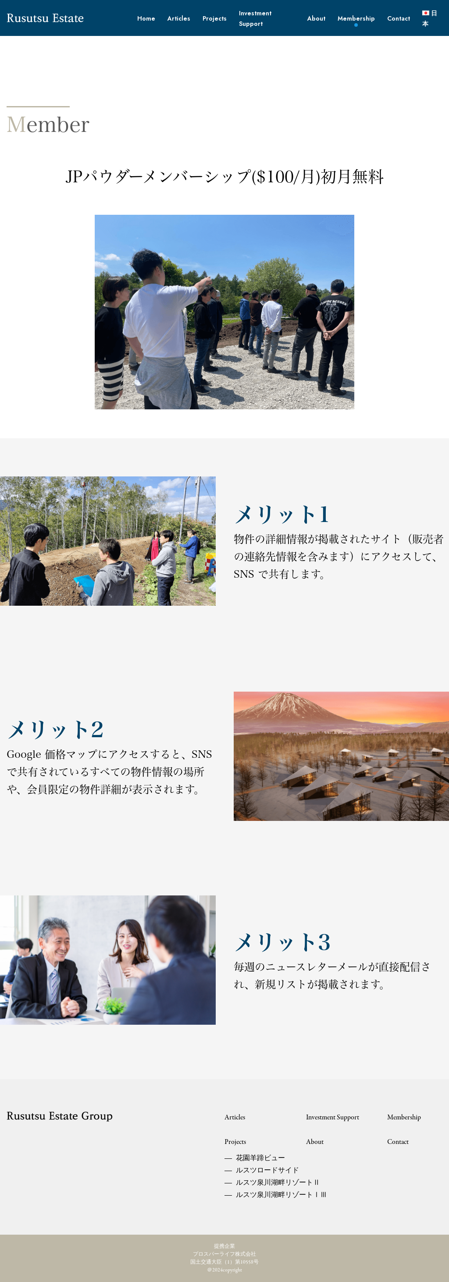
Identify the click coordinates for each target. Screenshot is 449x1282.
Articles (178, 18)
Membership (356, 18)
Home (146, 18)
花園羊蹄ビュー (258, 1158)
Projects (215, 18)
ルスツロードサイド (258, 1170)
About (316, 18)
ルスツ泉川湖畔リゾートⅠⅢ (258, 1195)
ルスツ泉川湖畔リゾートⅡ (258, 1182)
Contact (398, 18)
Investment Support (332, 1117)
